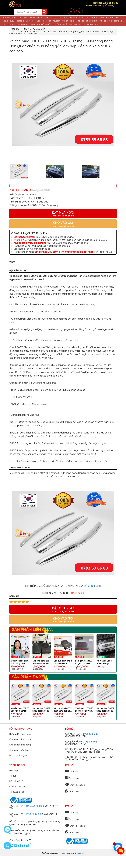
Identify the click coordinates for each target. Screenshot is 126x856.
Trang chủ (14, 28)
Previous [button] (7, 171)
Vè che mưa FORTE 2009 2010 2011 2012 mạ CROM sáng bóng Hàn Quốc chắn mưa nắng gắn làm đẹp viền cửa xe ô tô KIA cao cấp (20, 709)
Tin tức (12, 776)
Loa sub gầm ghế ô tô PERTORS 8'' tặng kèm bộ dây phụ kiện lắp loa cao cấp (63, 662)
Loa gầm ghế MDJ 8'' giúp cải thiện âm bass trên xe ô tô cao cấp (83, 662)
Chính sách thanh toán (20, 739)
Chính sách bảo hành (19, 750)
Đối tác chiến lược (18, 786)
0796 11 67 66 (90, 741)
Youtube (71, 771)
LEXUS (28, 21)
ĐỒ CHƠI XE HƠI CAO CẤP (113, 21)
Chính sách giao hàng (20, 744)
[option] (63, 105)
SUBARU (47, 18)
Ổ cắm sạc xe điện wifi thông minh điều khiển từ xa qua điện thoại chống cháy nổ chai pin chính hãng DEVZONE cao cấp (20, 662)
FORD (102, 18)
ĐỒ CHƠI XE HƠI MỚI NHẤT (92, 21)
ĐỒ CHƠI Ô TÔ (75, 21)
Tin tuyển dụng (16, 792)
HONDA (33, 18)
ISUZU (33, 24)
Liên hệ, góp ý (16, 781)
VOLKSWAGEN (75, 18)
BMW (117, 18)
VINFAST (65, 21)
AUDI (38, 21)
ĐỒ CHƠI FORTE (93, 585)
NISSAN (65, 18)
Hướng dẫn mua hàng (20, 734)
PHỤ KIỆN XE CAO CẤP (60, 24)
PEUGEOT (56, 21)
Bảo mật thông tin (18, 755)
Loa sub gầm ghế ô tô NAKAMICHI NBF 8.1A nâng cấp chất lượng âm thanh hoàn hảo (41, 662)
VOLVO (5, 21)
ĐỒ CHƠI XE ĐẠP (75, 24)
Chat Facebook (75, 785)
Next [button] (118, 171)
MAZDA (39, 18)
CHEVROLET (56, 18)
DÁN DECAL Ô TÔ (23, 24)
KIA (19, 18)
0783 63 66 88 (90, 733)
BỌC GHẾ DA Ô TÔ (43, 24)
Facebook (72, 778)
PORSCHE (20, 21)
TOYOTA (25, 18)
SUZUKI (12, 21)
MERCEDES (85, 18)
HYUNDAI (94, 18)
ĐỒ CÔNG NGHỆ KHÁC (91, 24)
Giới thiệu (13, 770)
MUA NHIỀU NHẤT (10, 18)
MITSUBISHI (109, 18)
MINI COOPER (46, 21)
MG (33, 21)
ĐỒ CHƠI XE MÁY (9, 24)
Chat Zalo (72, 791)
